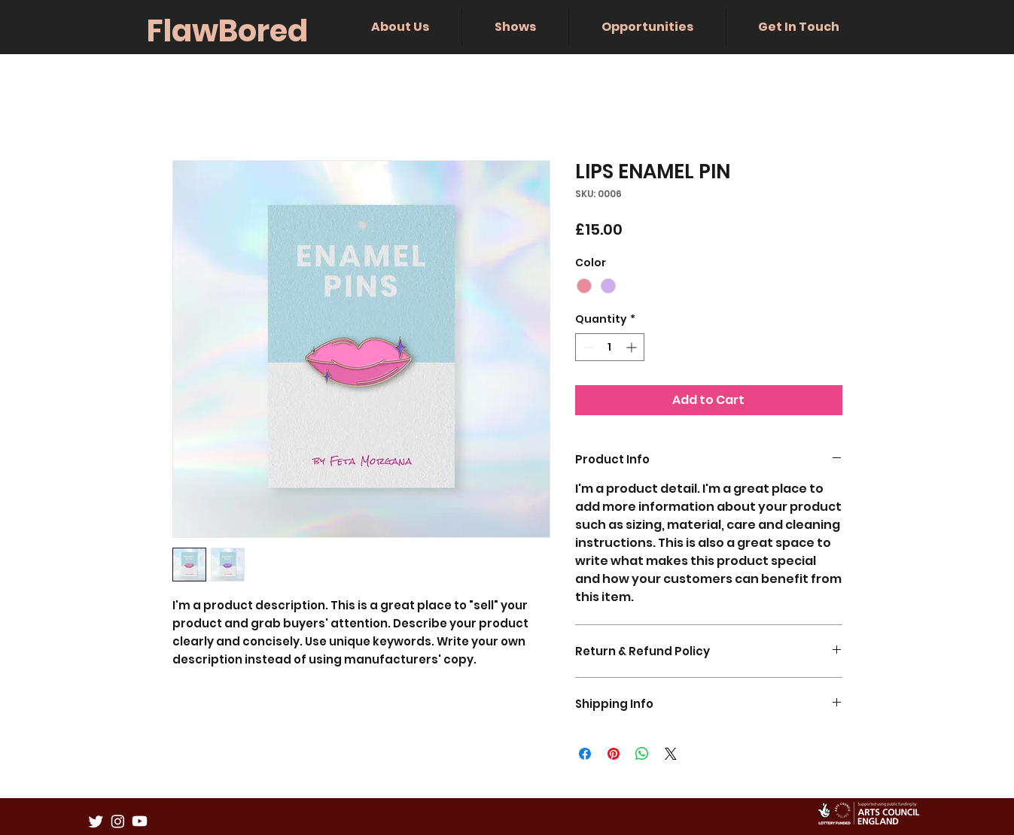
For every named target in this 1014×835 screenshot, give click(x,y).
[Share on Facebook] (585, 754)
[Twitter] (96, 821)
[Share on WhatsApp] (642, 754)
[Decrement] (586, 347)
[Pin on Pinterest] (613, 754)
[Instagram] (117, 821)
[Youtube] (139, 821)
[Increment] (632, 347)
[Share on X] (671, 754)
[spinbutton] (609, 347)
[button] (400, 27)
